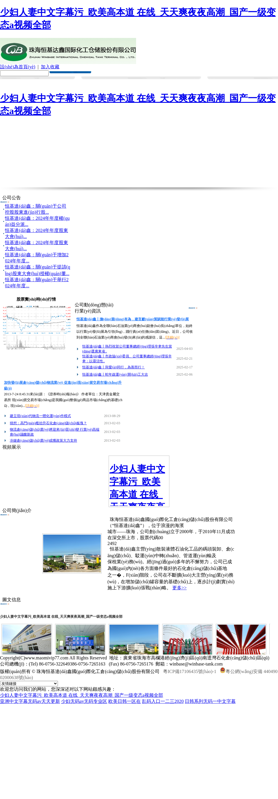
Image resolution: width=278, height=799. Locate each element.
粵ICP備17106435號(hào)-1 (189, 671)
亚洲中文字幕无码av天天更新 (30, 701)
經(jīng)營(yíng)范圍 (126, 82)
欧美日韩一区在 (124, 701)
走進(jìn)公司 (48, 81)
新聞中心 (100, 81)
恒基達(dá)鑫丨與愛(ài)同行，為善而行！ (113, 367)
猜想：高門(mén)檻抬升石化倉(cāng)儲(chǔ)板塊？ (48, 423)
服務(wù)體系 (152, 81)
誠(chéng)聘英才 (204, 82)
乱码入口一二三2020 (163, 701)
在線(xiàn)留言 (230, 82)
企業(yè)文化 (74, 81)
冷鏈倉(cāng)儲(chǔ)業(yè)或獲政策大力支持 (43, 440)
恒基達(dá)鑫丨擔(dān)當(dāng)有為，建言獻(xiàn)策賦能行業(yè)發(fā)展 (132, 319)
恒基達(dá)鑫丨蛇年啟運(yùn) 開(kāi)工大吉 (115, 374)
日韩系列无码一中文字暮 (210, 701)
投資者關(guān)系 (178, 82)
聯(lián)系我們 (256, 81)
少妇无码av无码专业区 (84, 701)
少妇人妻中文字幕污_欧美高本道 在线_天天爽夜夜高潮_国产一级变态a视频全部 (81, 695)
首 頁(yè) (22, 81)
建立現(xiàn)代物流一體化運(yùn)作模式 (40, 416)
